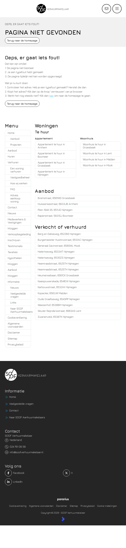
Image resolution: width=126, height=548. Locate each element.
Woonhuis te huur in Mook (98, 165)
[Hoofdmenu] (117, 8)
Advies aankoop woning (15, 198)
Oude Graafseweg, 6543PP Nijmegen (59, 299)
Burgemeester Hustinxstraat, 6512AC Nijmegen (65, 239)
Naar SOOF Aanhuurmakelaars (20, 310)
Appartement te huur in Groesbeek (51, 164)
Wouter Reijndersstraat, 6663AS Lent (59, 310)
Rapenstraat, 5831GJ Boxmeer (55, 215)
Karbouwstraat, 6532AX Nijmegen (57, 287)
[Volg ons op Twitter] (91, 473)
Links (13, 302)
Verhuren (13, 162)
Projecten (15, 144)
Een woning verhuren (17, 170)
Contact (12, 207)
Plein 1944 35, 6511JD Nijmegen (55, 209)
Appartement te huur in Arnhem (51, 146)
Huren (11, 156)
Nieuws (12, 213)
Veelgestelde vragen (18, 295)
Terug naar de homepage (22, 40)
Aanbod (14, 138)
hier (51, 95)
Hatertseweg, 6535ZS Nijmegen (56, 257)
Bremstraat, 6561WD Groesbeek (56, 198)
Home (11, 132)
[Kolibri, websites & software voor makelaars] (63, 519)
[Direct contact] (106, 8)
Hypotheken (15, 257)
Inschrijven (14, 240)
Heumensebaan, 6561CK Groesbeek (58, 275)
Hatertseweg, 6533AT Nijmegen (56, 251)
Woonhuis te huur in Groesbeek (94, 146)
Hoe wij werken (18, 183)
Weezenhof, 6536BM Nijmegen (55, 304)
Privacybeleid (15, 344)
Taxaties (13, 252)
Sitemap (12, 338)
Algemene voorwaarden (15, 325)
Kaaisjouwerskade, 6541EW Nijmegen (59, 281)
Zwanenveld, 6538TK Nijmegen (56, 316)
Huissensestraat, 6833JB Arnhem (58, 203)
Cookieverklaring (17, 317)
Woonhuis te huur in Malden (99, 159)
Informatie (14, 281)
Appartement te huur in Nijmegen (51, 173)
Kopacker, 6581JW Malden (52, 293)
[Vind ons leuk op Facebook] (33, 473)
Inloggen (13, 228)
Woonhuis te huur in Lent (97, 153)
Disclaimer (14, 332)
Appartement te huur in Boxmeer (51, 155)
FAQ (12, 189)
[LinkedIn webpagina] (33, 481)
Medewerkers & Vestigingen (17, 221)
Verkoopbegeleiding (19, 234)
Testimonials (15, 246)
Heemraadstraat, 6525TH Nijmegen (58, 263)
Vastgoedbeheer (20, 177)
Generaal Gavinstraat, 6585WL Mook (59, 245)
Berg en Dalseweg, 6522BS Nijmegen (59, 233)
